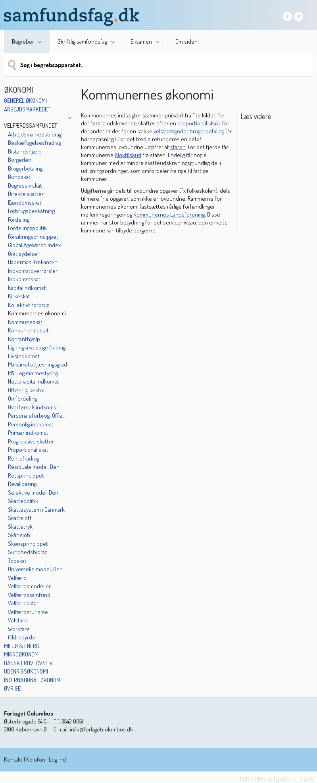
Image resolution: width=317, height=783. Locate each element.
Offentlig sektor (26, 390)
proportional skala (198, 123)
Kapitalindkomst (27, 288)
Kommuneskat (25, 322)
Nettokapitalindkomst (33, 381)
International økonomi (32, 680)
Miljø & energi (22, 646)
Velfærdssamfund (29, 595)
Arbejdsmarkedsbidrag (34, 134)
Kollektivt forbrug (28, 305)
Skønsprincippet (28, 543)
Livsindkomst (24, 356)
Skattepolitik (23, 501)
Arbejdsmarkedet (27, 109)
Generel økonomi (25, 100)
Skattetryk (20, 526)
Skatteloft (20, 518)
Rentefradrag (23, 458)
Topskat (17, 560)
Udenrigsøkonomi (26, 671)
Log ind (57, 759)
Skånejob (19, 535)
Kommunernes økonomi (37, 313)
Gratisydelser (23, 253)
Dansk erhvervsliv (28, 663)
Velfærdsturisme (28, 612)
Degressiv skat (25, 185)
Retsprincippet (26, 475)
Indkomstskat (24, 279)
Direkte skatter (26, 194)
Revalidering (22, 483)
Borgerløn (19, 159)
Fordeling (18, 219)
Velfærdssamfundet (30, 125)
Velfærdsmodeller (29, 586)
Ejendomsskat (25, 202)
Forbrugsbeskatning (31, 211)
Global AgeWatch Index (34, 245)
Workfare (19, 629)
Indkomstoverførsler (33, 270)
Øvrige (12, 688)
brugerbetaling (207, 131)
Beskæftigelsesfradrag (34, 142)
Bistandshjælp (25, 151)
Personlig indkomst (31, 424)
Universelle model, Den (35, 569)
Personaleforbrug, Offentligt (37, 415)
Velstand (18, 620)
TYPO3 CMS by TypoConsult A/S (276, 779)
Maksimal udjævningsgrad (37, 364)
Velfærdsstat (23, 603)
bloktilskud (128, 155)
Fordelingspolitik (27, 228)
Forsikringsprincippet (33, 236)
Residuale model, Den (34, 466)
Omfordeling (22, 398)
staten (178, 147)
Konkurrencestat (28, 330)
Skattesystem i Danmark (36, 509)
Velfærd (17, 577)
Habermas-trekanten (33, 262)
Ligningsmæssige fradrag (36, 347)
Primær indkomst (28, 432)
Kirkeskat (19, 296)
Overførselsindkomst (33, 407)
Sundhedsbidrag (27, 552)
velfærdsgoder (171, 131)
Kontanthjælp (24, 339)
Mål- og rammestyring (33, 373)
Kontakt (13, 759)
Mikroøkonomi (22, 654)
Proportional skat (28, 449)
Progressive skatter (31, 441)
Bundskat (19, 176)
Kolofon (35, 759)
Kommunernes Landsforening (169, 214)
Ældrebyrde (21, 637)
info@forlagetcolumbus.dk (101, 729)
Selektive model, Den (33, 492)
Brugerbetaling (25, 168)
